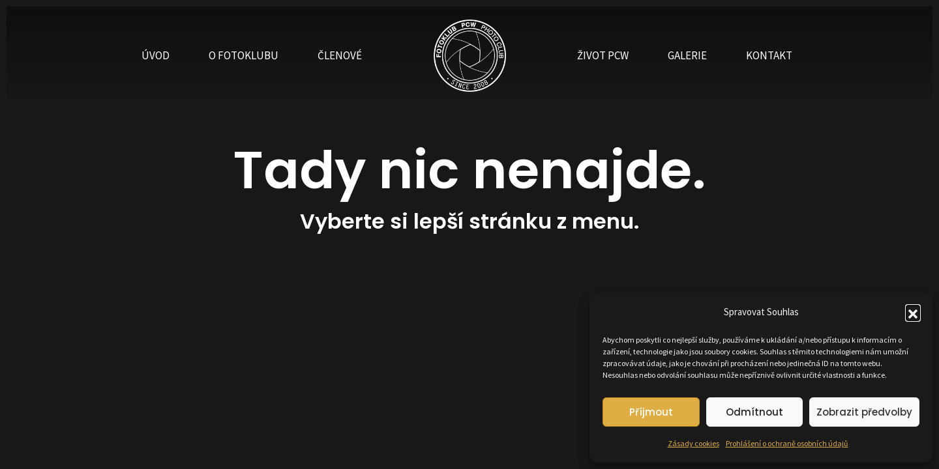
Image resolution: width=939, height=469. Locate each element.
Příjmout (651, 412)
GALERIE (687, 55)
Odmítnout (754, 412)
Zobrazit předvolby (864, 412)
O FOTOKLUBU (243, 55)
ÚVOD (156, 55)
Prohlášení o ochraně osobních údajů (787, 443)
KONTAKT (769, 55)
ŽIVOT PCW (603, 55)
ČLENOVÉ (340, 55)
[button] (912, 312)
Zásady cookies (693, 443)
